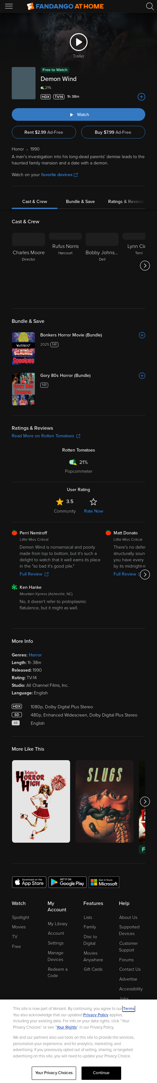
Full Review (34, 574)
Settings (55, 943)
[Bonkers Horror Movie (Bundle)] (92, 335)
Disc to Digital (90, 940)
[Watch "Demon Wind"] (78, 114)
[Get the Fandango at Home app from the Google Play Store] (67, 882)
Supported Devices (129, 930)
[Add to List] (141, 97)
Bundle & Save (80, 201)
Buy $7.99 (113, 132)
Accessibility (131, 989)
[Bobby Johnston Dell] (102, 265)
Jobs (123, 998)
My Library (58, 923)
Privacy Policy (95, 1015)
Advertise (128, 979)
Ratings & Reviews (126, 201)
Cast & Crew (34, 201)
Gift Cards (93, 969)
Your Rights (66, 1027)
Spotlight (20, 917)
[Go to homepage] (65, 6)
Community (65, 511)
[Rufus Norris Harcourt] (65, 265)
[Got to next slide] (145, 265)
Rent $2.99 (43, 132)
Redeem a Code (58, 973)
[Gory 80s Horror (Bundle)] (92, 375)
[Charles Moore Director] (28, 265)
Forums (126, 960)
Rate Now (93, 511)
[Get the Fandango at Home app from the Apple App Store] (29, 882)
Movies (19, 927)
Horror (35, 655)
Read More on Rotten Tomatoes (46, 436)
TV (14, 936)
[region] (78, 1041)
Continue (101, 1072)
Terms (128, 1008)
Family (90, 927)
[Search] (150, 6)
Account (56, 933)
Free (16, 946)
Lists (88, 917)
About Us (128, 917)
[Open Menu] (9, 6)
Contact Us (130, 969)
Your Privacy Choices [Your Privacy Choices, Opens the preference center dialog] (54, 1072)
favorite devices (59, 174)
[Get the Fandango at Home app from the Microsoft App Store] (104, 882)
